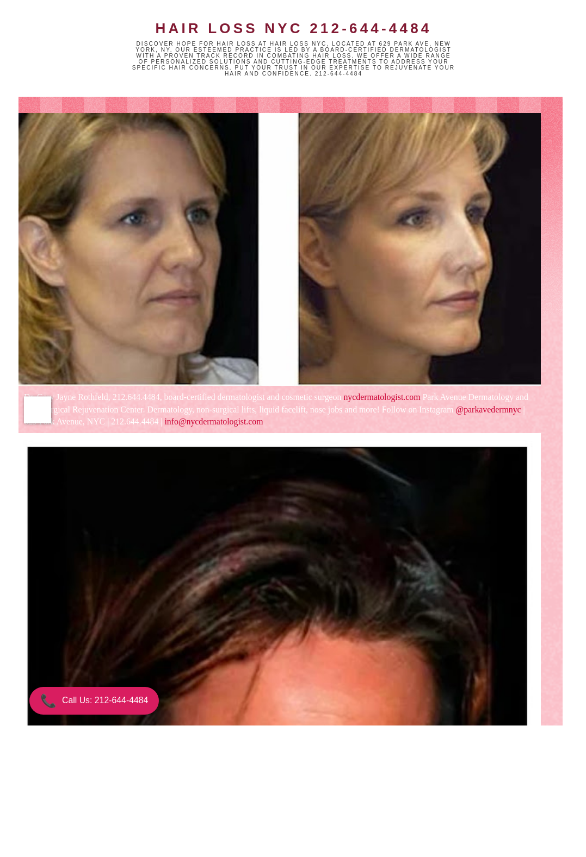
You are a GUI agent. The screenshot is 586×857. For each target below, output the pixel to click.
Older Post (321, 802)
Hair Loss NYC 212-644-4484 (293, 28)
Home (226, 802)
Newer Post (130, 802)
